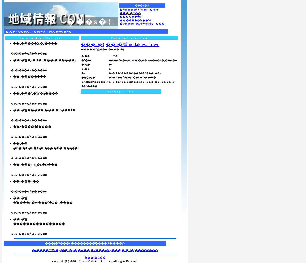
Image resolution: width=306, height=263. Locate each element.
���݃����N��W (135, 20)
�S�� (10, 31)
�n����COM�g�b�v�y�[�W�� (61, 250)
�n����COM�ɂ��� (139, 9)
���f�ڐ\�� (130, 13)
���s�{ (24, 31)
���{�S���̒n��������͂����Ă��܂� (82, 243)
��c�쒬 (39, 31)
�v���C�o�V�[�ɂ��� (142, 23)
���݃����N (131, 17)
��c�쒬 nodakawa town (132, 44)
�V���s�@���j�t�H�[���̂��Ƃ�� (124, 250)
